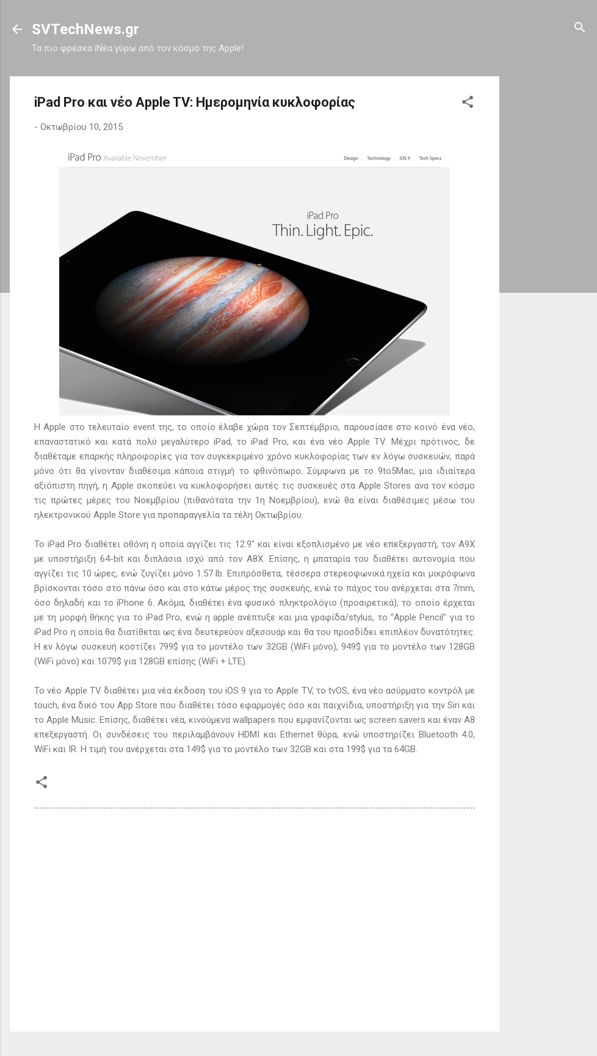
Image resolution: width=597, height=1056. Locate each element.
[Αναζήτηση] (580, 28)
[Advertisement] (548, 259)
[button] (467, 103)
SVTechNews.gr (85, 29)
